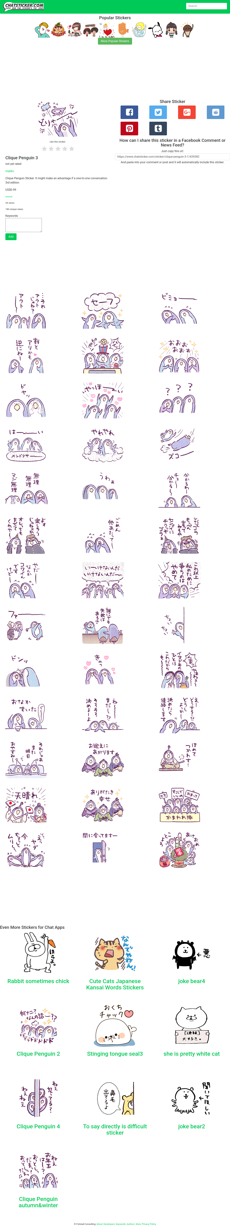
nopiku (9, 171)
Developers (109, 1224)
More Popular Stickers (115, 41)
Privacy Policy (149, 1224)
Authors (131, 1224)
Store (138, 1224)
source (8, 196)
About (99, 1224)
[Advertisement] (108, 74)
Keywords (121, 1224)
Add (10, 236)
